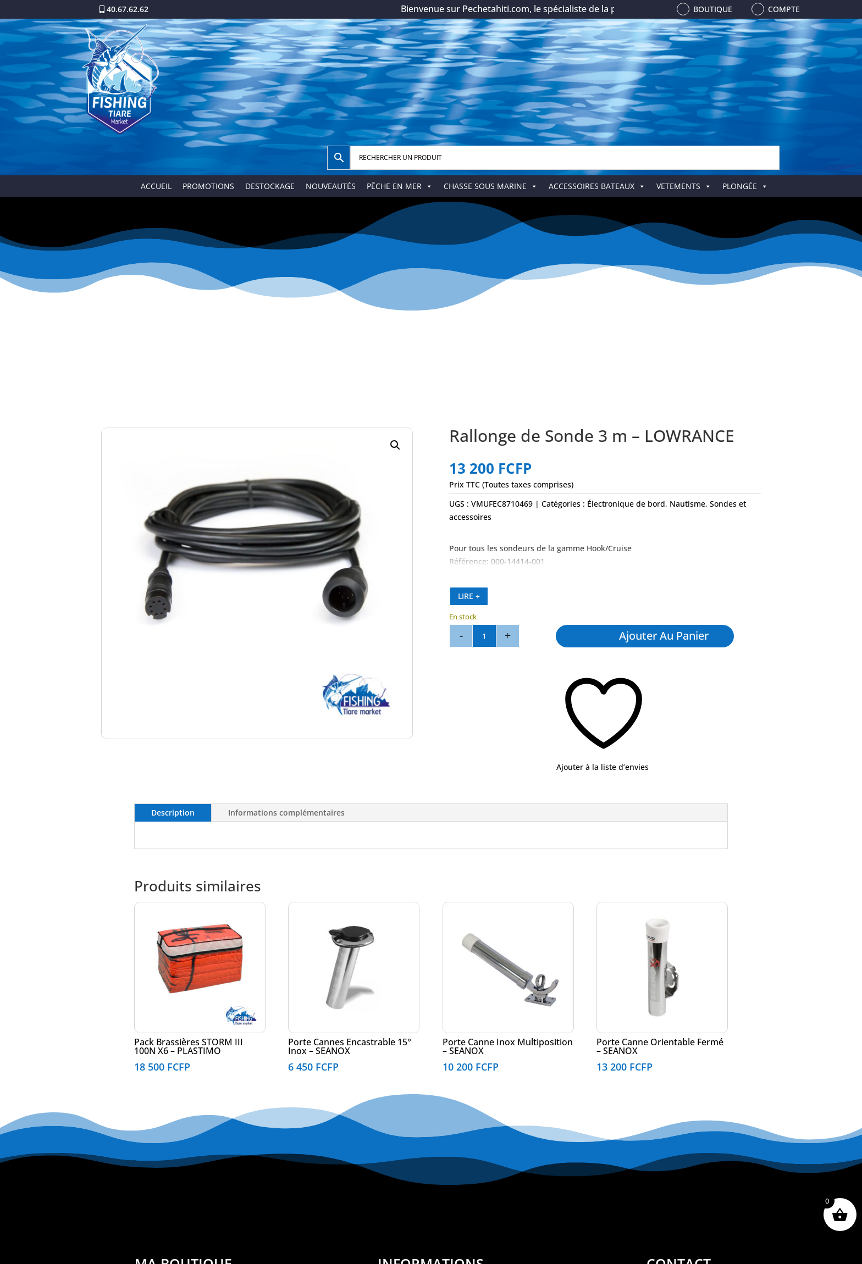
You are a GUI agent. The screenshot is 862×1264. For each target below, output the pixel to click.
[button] (395, 445)
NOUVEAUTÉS (331, 186)
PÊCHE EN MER (400, 186)
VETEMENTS (683, 186)
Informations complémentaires (286, 812)
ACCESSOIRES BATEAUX (597, 186)
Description (173, 812)
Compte (784, 9)
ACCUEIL (156, 186)
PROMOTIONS (208, 186)
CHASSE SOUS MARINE (491, 186)
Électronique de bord (626, 503)
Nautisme (687, 503)
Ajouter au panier (664, 635)
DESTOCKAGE (270, 186)
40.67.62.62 (127, 9)
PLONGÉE (745, 186)
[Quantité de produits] (484, 636)
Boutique (712, 9)
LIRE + (469, 596)
